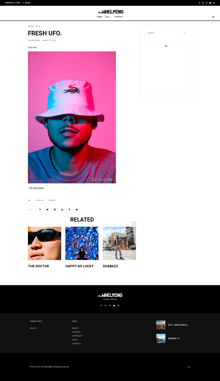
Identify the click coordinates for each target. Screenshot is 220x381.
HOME (99, 17)
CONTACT (119, 17)
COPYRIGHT (77, 336)
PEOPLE (31, 26)
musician (40, 200)
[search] (185, 33)
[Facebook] (199, 3)
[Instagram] (206, 3)
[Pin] (55, 209)
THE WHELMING (34, 40)
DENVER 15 (174, 338)
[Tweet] (47, 209)
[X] (203, 3)
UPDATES (76, 332)
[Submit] (77, 209)
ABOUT (75, 328)
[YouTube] (210, 3)
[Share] (40, 209)
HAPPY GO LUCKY (79, 266)
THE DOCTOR (38, 266)
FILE (107, 17)
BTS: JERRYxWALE (178, 325)
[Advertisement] (166, 68)
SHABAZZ (110, 266)
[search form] (163, 33)
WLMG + (34, 328)
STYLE (37, 26)
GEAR (74, 340)
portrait (52, 200)
